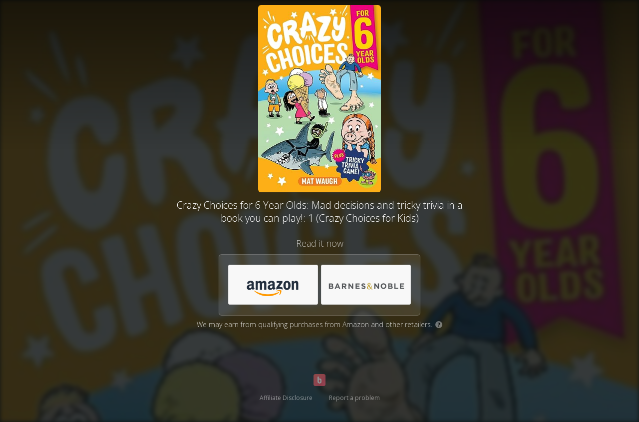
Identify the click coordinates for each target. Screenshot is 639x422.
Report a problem (354, 398)
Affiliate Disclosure (286, 398)
